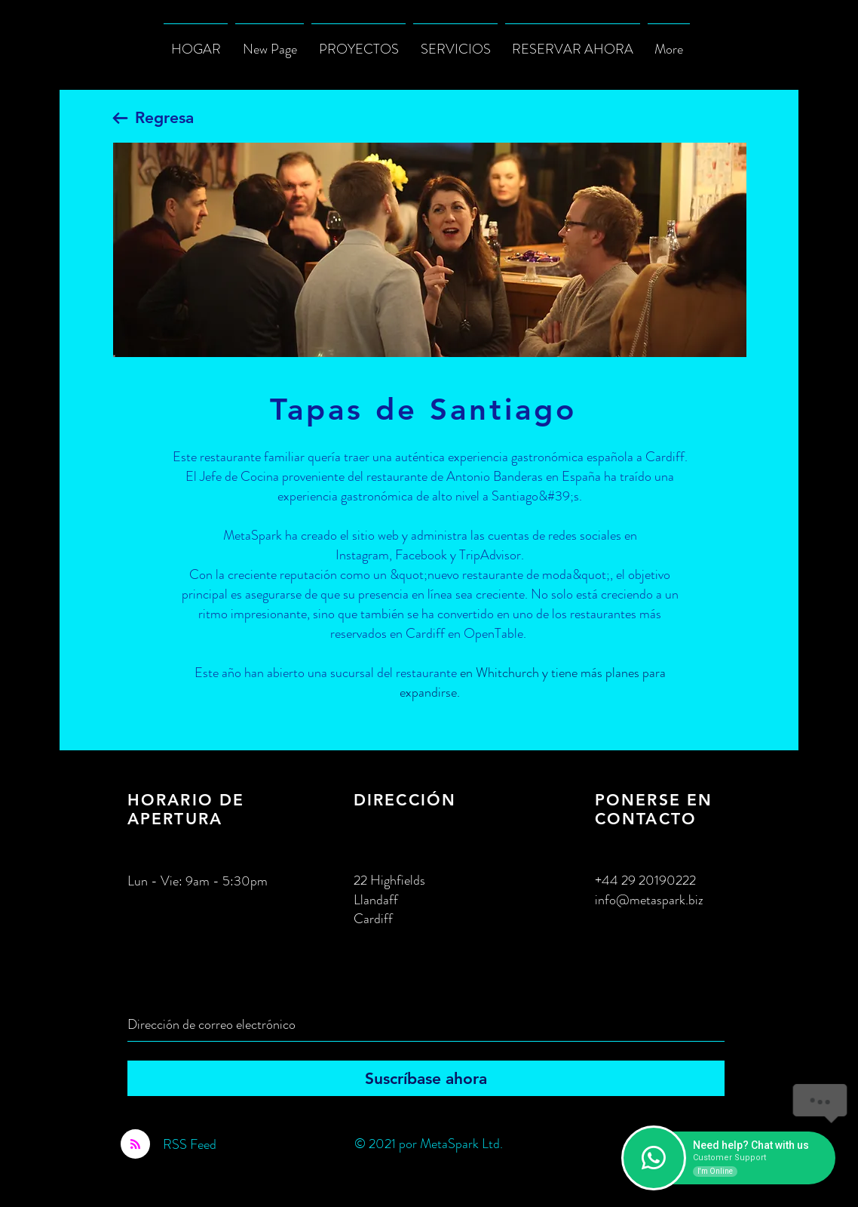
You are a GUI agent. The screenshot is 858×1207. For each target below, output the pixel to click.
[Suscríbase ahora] (426, 1078)
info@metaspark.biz (649, 900)
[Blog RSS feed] (135, 1144)
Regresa (164, 117)
